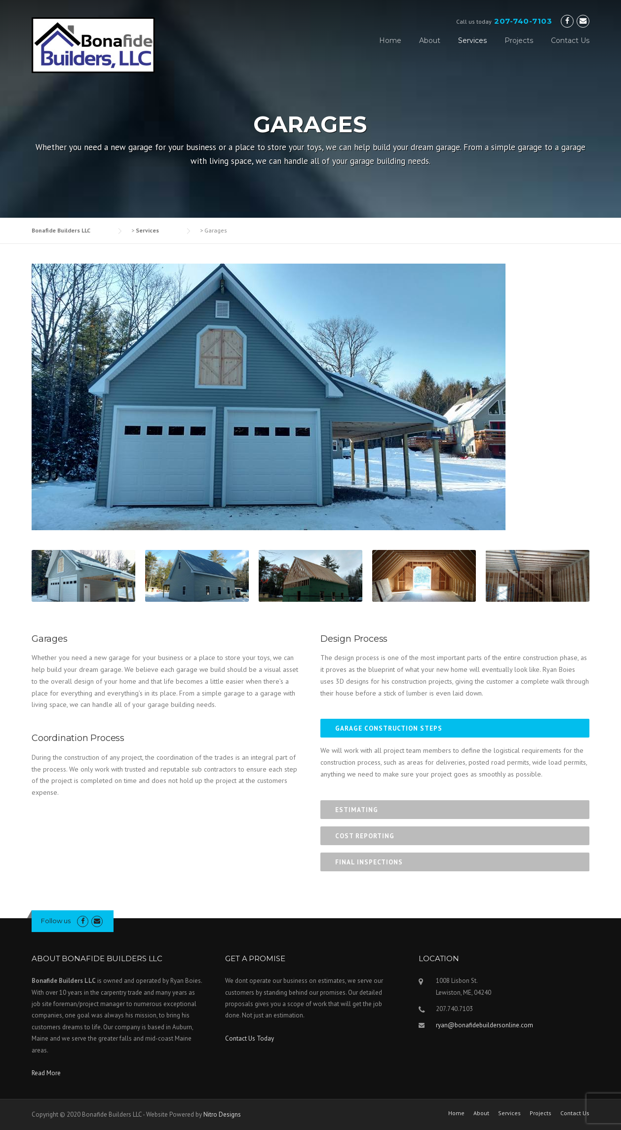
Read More (46, 1073)
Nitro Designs (222, 1114)
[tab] (454, 728)
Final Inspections (369, 862)
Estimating (356, 810)
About (429, 40)
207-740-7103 (523, 21)
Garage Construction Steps (388, 728)
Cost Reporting (364, 836)
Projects (519, 40)
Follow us (56, 921)
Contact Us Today (249, 1038)
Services (472, 40)
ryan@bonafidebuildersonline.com (484, 1025)
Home (390, 40)
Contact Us (570, 40)
